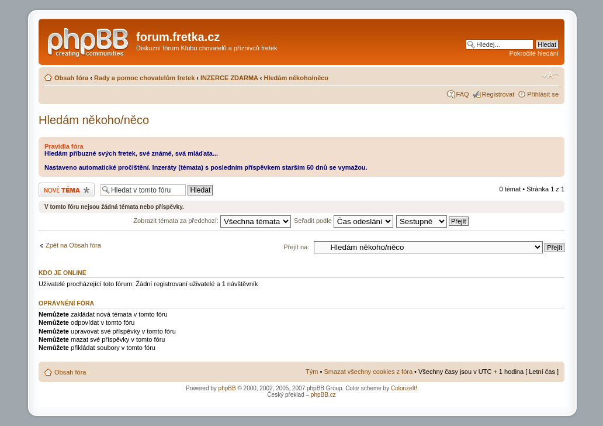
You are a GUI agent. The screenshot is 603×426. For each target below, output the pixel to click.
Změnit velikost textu (550, 75)
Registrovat (498, 94)
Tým (312, 371)
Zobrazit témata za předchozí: (212, 220)
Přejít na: (296, 246)
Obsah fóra (71, 77)
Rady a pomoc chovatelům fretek (144, 77)
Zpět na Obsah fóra (73, 245)
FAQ (462, 94)
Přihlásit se (543, 94)
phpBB (227, 388)
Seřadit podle (343, 220)
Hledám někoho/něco (296, 77)
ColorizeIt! (404, 388)
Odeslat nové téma (67, 190)
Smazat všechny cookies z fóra (368, 371)
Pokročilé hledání (534, 53)
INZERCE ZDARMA (229, 77)
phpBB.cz (323, 394)
